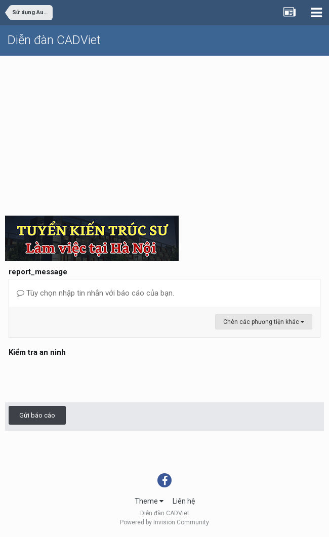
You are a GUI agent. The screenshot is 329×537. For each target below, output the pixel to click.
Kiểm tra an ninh (37, 352)
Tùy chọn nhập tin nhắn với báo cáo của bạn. (95, 293)
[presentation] (85, 379)
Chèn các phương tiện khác (263, 321)
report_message (38, 271)
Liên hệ (184, 501)
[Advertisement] (164, 132)
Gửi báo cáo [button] (37, 415)
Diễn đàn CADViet (54, 40)
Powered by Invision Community (164, 522)
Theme (149, 501)
